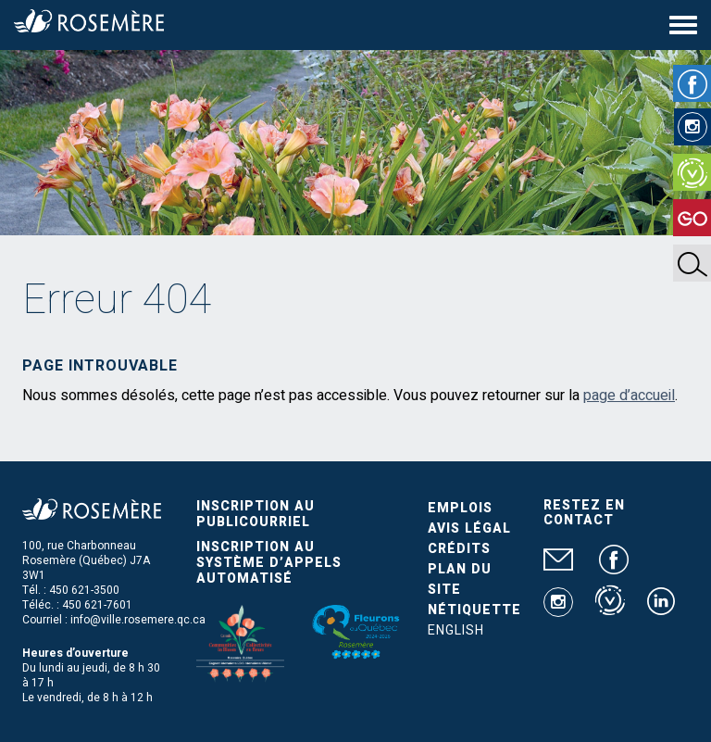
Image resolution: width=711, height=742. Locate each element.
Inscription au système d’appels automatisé (269, 562)
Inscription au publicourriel (255, 514)
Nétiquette (474, 610)
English (456, 630)
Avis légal (469, 528)
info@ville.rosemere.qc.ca (138, 619)
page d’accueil (629, 395)
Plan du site (460, 579)
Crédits (459, 549)
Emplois (460, 508)
